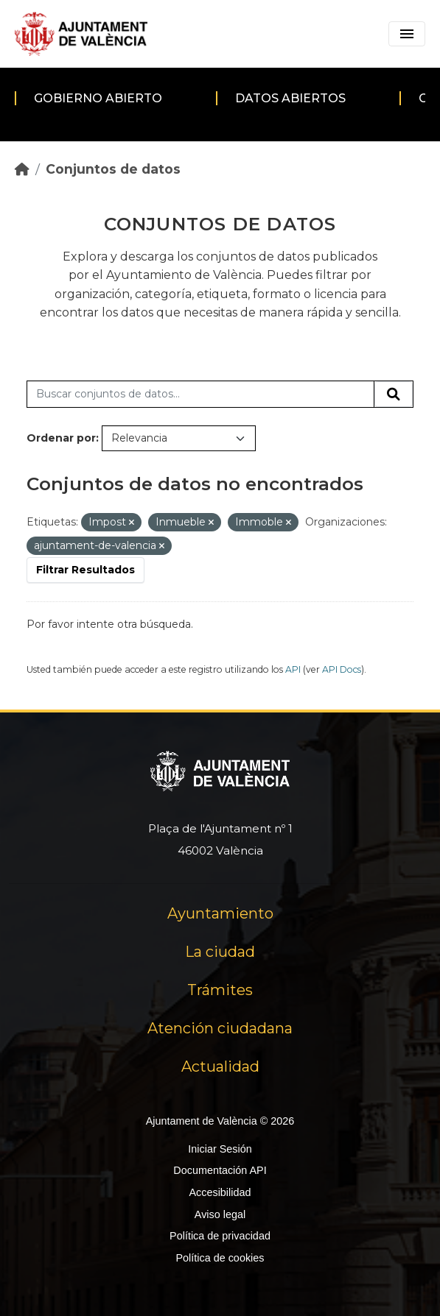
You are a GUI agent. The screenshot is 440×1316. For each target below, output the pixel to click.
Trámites (220, 990)
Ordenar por (61, 438)
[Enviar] (393, 394)
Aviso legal (220, 1214)
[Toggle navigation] (406, 33)
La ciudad (220, 952)
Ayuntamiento (220, 913)
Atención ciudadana (220, 1028)
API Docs (341, 669)
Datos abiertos (290, 98)
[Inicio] (22, 169)
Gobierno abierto (98, 98)
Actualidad (220, 1066)
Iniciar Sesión (219, 1149)
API (293, 669)
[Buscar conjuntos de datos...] (200, 394)
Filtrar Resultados (85, 569)
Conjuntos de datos (113, 169)
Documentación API (219, 1170)
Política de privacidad (220, 1236)
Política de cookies (219, 1258)
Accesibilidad (220, 1192)
